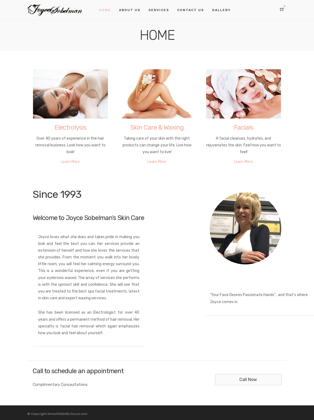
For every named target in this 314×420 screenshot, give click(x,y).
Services (158, 10)
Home (105, 10)
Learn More (70, 161)
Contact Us (190, 10)
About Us (129, 10)
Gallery (221, 10)
